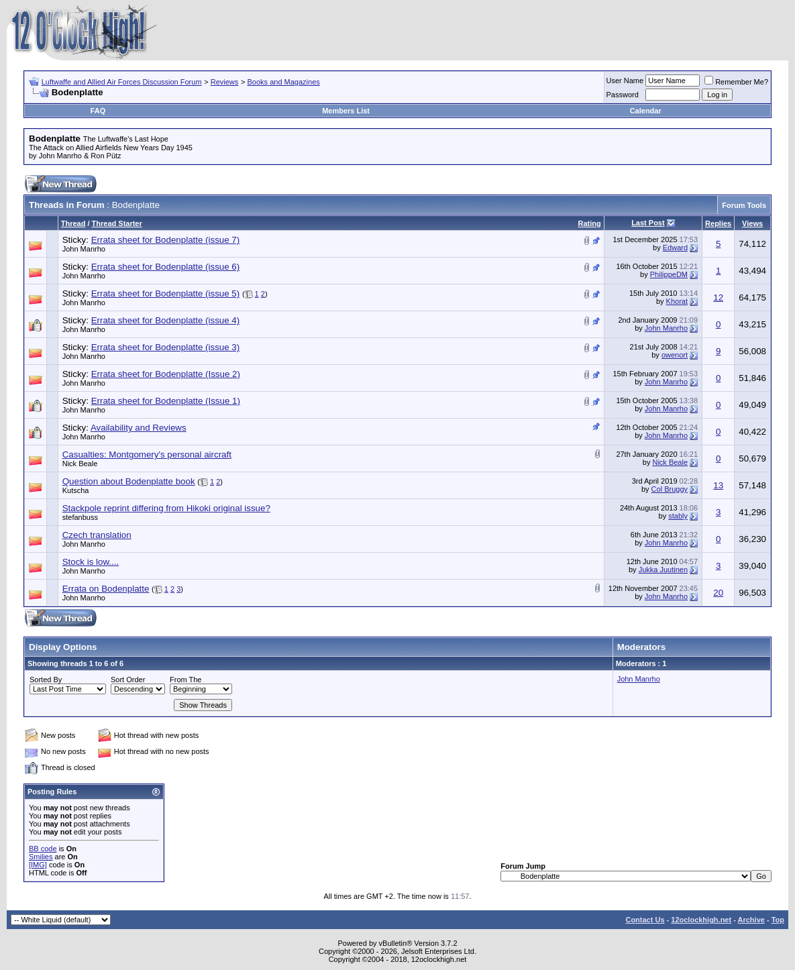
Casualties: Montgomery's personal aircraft (146, 454)
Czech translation (96, 535)
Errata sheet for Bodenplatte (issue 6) (165, 267)
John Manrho (83, 249)
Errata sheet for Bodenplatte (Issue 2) (165, 374)
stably (678, 516)
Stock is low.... (90, 562)
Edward (675, 248)
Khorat (677, 301)
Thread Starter (117, 223)
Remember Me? (736, 82)
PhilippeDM (669, 274)
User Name (625, 80)
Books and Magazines (284, 82)
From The (185, 680)
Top (778, 920)
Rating (589, 223)
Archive (751, 920)
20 (718, 593)
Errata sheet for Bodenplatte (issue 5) (165, 293)
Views (752, 223)
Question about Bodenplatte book (128, 481)
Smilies (40, 857)
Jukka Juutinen (663, 569)
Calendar (645, 111)
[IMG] (38, 865)
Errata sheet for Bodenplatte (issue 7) (165, 240)
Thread (73, 223)
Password (622, 95)
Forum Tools (744, 205)
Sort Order (128, 680)
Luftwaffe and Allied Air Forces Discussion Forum (122, 82)
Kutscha (75, 490)
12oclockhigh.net (701, 920)
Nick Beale (80, 464)
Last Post (648, 223)
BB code (43, 849)
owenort (674, 355)
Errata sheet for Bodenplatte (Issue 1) (165, 401)
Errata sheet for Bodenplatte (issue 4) (165, 320)
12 (718, 297)
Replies (718, 223)
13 (718, 485)
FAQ (98, 111)
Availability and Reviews (139, 428)
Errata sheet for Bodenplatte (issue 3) (165, 347)
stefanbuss (80, 517)
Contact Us (644, 920)
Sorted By (46, 680)
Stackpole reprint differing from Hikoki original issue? (166, 508)
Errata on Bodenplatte (106, 589)
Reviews (225, 82)
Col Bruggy (669, 489)
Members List (346, 111)
